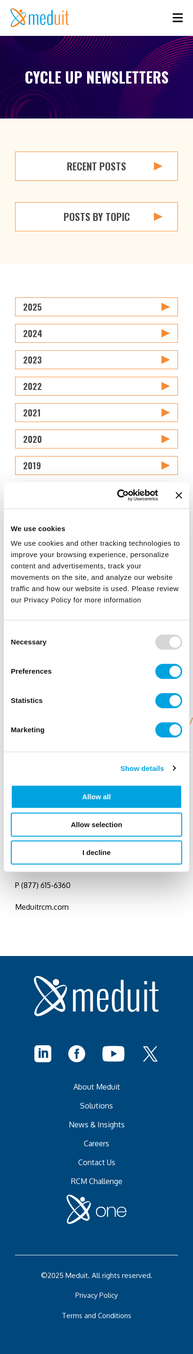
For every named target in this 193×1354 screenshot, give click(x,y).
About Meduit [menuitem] (96, 1087)
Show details (142, 768)
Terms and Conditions (96, 1315)
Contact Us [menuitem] (96, 1162)
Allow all (96, 797)
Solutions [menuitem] (96, 1105)
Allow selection (96, 825)
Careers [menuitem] (96, 1143)
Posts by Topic (113, 216)
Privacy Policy (96, 1295)
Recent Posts (114, 166)
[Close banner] (179, 495)
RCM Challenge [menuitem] (96, 1181)
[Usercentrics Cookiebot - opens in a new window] (119, 495)
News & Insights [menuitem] (97, 1124)
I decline (96, 852)
